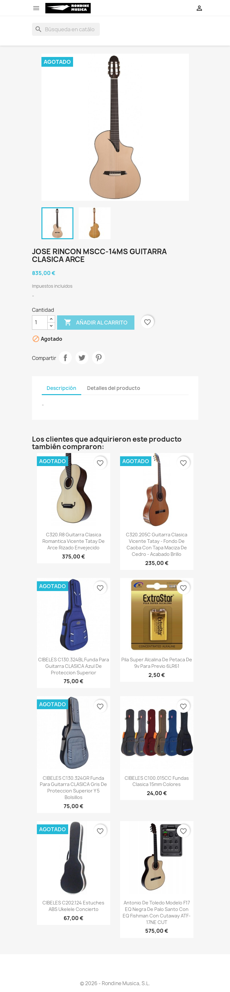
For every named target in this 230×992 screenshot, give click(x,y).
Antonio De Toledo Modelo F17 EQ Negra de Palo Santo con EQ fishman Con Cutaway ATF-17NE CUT (157, 912)
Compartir (65, 357)
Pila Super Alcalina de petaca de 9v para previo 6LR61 (156, 662)
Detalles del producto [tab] (113, 388)
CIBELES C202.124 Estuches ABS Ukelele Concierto (73, 906)
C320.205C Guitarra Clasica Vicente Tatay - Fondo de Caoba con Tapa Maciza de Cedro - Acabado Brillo (156, 544)
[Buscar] (66, 29)
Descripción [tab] (61, 388)
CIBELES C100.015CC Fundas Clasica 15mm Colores (157, 781)
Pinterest (98, 357)
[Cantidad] (40, 322)
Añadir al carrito (96, 322)
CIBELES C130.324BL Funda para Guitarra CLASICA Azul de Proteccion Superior (73, 666)
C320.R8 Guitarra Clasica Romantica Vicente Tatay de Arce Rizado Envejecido (73, 541)
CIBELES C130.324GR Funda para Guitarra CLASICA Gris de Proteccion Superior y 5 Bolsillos (73, 787)
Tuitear (81, 357)
